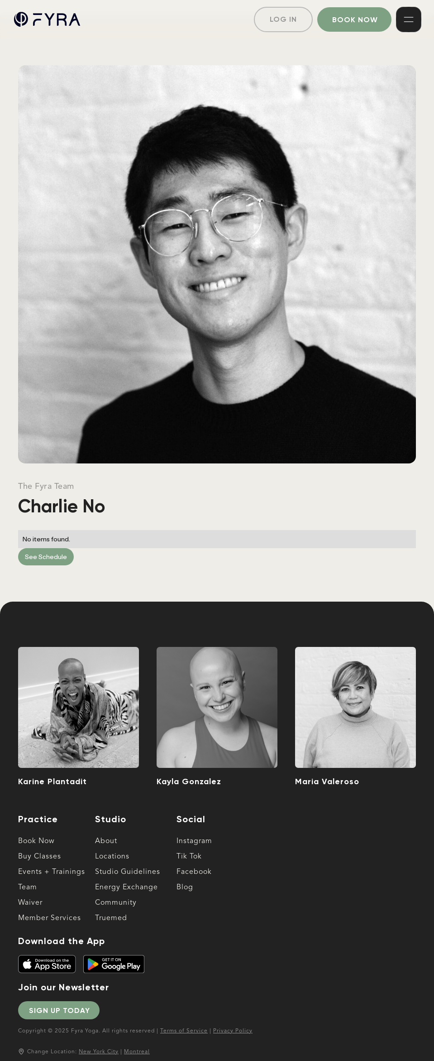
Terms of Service (184, 1031)
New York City (99, 1052)
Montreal (137, 1052)
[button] (408, 19)
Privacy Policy (233, 1031)
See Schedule (46, 557)
